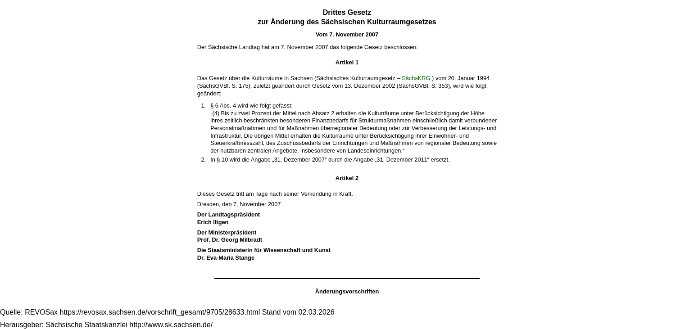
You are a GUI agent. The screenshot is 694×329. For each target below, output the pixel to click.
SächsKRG (416, 78)
